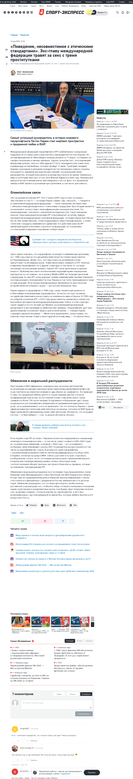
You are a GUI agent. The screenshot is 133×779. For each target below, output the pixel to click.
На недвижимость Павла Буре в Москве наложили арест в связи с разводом (112, 126)
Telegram (33, 505)
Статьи (12, 6)
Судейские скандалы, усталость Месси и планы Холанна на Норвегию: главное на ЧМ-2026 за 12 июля (29, 678)
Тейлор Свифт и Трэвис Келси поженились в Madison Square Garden (110, 231)
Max (75, 505)
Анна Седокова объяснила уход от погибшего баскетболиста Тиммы (111, 263)
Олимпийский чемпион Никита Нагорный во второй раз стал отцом (110, 322)
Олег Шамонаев (25, 72)
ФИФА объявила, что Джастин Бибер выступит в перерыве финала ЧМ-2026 (110, 150)
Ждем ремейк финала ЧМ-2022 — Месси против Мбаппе (27, 666)
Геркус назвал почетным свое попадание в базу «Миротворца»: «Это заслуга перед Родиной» (111, 297)
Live (56, 6)
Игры (84, 6)
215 (13, 647)
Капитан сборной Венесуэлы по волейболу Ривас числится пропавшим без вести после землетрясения (110, 335)
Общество (24, 35)
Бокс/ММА (46, 2)
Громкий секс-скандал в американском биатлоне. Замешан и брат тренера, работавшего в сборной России (60, 240)
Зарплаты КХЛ (95, 6)
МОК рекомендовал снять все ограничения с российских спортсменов (110, 210)
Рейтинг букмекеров (70, 6)
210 (13, 663)
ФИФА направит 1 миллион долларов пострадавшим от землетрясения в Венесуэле (110, 138)
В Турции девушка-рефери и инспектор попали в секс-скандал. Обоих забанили (59, 426)
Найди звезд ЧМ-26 (112, 6)
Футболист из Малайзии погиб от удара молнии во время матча (111, 220)
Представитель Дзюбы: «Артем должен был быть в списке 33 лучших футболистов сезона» (73, 668)
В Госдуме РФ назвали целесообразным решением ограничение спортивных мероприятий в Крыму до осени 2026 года (112, 388)
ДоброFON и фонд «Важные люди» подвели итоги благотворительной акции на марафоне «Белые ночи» (109, 163)
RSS (102, 407)
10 (57, 663)
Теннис (58, 2)
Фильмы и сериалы (93, 2)
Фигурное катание (73, 2)
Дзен (47, 505)
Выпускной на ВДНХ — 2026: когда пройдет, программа (110, 400)
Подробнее (65, 773)
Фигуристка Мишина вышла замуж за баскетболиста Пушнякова (112, 274)
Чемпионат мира (22, 663)
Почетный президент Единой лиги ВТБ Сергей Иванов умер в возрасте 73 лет (112, 348)
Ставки (122, 2)
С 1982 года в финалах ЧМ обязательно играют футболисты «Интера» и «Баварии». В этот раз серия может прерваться (73, 654)
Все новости (118, 407)
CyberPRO (110, 2)
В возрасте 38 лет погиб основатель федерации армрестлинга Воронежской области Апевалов (109, 361)
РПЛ (17, 647)
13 (57, 647)
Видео (49, 6)
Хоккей (34, 2)
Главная (14, 35)
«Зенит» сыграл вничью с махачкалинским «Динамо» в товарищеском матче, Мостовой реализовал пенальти (27, 654)
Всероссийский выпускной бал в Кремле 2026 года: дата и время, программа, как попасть (112, 374)
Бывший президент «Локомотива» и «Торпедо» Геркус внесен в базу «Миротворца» (112, 310)
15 (13, 673)
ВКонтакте (61, 505)
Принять (92, 772)
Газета (33, 6)
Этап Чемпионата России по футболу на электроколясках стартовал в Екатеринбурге (111, 243)
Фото (41, 6)
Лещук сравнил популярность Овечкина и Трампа (111, 253)
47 (116, 204)
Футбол (23, 2)
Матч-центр (23, 6)
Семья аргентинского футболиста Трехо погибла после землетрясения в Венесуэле (112, 284)
